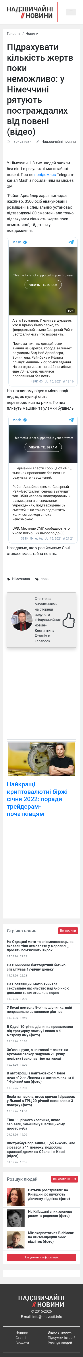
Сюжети (22, 1343)
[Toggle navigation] (71, 12)
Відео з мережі (60, 1332)
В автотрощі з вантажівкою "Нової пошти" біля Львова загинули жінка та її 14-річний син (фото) (40, 1077)
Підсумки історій (62, 1338)
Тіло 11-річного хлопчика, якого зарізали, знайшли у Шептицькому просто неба (36, 1124)
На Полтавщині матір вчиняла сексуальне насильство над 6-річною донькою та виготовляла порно (38, 988)
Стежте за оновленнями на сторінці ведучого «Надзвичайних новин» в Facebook (48, 620)
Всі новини (68, 930)
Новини (32, 34)
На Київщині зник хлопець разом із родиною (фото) (50, 1213)
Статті (20, 1338)
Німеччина (21, 579)
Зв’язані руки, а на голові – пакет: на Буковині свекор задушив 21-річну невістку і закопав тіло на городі (37, 1054)
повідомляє (45, 174)
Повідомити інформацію (41, 1257)
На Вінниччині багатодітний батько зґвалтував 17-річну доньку (36, 967)
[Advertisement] (41, 694)
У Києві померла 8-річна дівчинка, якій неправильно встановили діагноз (39, 1009)
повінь (46, 579)
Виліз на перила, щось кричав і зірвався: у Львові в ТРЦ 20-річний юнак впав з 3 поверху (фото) (41, 1101)
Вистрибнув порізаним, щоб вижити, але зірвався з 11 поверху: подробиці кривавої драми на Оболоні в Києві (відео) (41, 1149)
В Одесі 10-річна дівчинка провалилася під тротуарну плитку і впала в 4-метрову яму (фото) (40, 1031)
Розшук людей (60, 1343)
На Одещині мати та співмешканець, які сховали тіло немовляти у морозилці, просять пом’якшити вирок (40, 946)
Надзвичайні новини (58, 141)
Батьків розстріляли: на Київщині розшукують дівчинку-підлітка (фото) (49, 1194)
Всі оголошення (64, 1179)
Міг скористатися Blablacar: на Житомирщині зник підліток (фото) (51, 1237)
